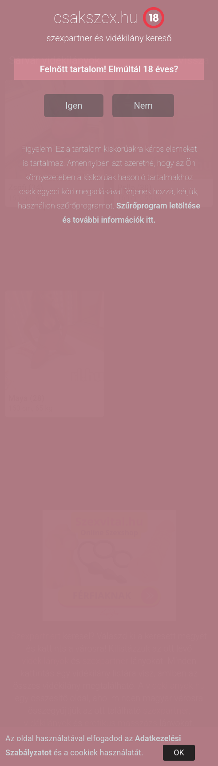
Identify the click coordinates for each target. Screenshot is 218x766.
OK (179, 752)
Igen (73, 105)
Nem (143, 105)
